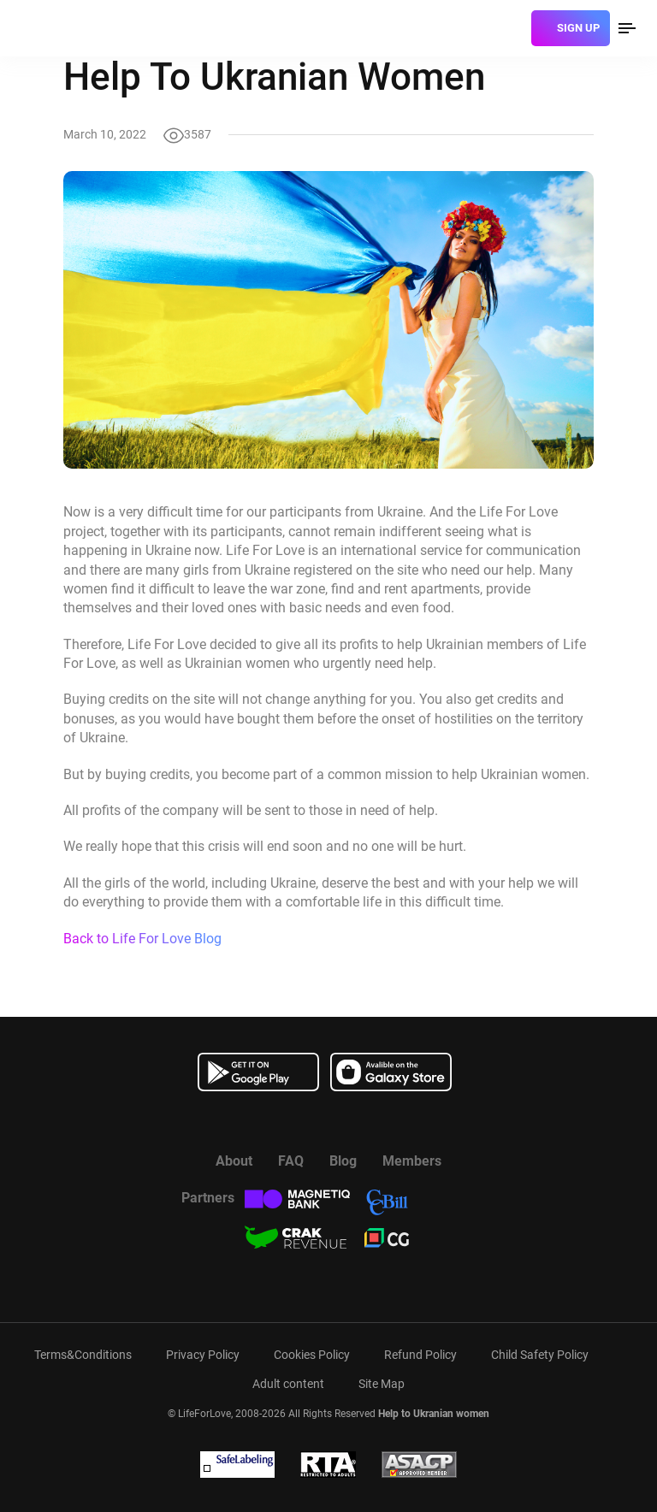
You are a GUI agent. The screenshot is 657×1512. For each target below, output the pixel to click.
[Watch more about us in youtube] (328, 1121)
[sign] (570, 28)
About (234, 1161)
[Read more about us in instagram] (371, 1121)
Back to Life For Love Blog (142, 938)
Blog (343, 1161)
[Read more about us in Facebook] (286, 1121)
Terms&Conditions (83, 1354)
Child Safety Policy (540, 1354)
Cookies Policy (312, 1354)
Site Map (381, 1384)
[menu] (627, 28)
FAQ (291, 1161)
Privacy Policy (203, 1354)
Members (411, 1161)
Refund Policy (420, 1354)
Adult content (288, 1384)
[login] (512, 28)
